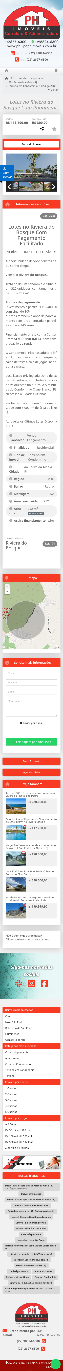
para (31, 1194)
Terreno (9, 1075)
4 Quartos (11, 1106)
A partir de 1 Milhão (17, 1147)
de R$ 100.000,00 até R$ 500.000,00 (31, 1282)
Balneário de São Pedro (19, 1028)
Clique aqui (13, 939)
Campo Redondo (15, 1039)
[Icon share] (18, 983)
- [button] (7, 591)
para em (31, 1199)
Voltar (53, 89)
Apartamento (13, 1058)
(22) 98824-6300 (40, 53)
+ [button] (7, 586)
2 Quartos (11, 1094)
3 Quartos (11, 1100)
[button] (53, 168)
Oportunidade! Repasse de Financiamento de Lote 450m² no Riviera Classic (31, 820)
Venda (22, 78)
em (31, 1240)
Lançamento (37, 78)
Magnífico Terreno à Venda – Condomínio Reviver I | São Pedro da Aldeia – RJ (31, 847)
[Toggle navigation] (56, 71)
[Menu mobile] (6, 71)
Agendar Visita (31, 772)
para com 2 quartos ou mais (30, 1290)
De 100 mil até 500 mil (18, 1136)
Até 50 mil (11, 1124)
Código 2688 (48, 85)
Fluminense (12, 1033)
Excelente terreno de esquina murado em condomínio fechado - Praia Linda (31, 899)
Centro (9, 1016)
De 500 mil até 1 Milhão (19, 1142)
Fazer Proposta (31, 761)
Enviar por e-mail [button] (31, 723)
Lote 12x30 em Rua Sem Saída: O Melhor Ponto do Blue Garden (30, 873)
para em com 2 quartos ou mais (29, 1187)
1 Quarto (10, 1088)
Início (10, 78)
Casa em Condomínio (18, 1064)
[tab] (16, 144)
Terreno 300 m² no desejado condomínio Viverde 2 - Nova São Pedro (30, 794)
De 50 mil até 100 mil (17, 1130)
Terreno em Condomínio (23, 85)
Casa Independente (17, 1052)
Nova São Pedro (14, 1022)
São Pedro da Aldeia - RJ (23, 82)
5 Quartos (11, 1111)
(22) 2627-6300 (37, 60)
